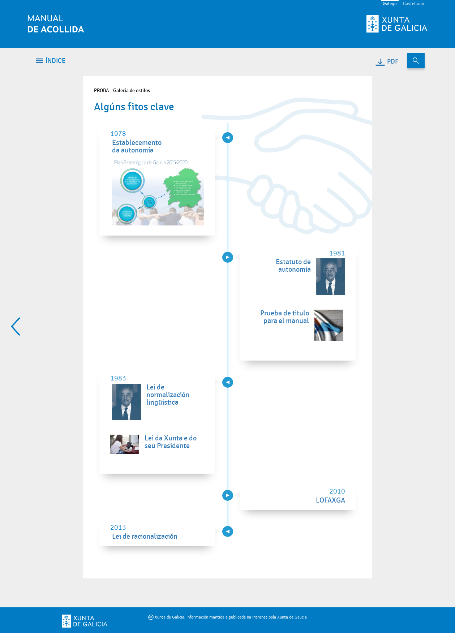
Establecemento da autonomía (137, 146)
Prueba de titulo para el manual (284, 317)
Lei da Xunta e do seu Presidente (171, 442)
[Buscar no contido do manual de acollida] (416, 60)
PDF (386, 61)
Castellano (413, 4)
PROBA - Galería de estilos (122, 90)
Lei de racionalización (144, 536)
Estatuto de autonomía (293, 266)
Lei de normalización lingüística (167, 395)
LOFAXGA (330, 500)
